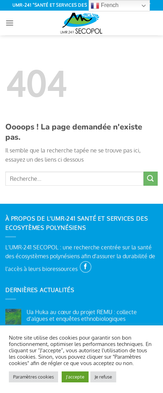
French (104, 5)
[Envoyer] (151, 178)
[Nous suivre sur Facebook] (85, 267)
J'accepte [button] (75, 377)
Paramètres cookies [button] (33, 377)
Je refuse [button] (103, 377)
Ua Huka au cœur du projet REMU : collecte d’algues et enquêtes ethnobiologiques (82, 315)
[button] (9, 22)
